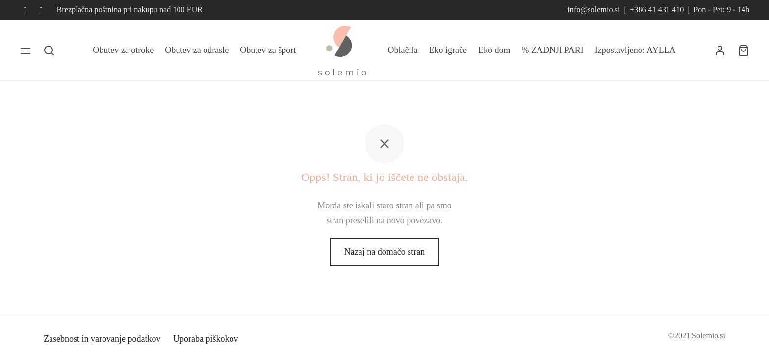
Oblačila (403, 50)
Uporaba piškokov (205, 339)
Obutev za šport (268, 50)
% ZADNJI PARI (553, 50)
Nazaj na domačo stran (384, 251)
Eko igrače (448, 50)
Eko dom (494, 50)
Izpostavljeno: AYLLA (635, 50)
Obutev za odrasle (197, 50)
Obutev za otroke (123, 50)
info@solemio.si (593, 9)
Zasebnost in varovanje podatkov (102, 339)
